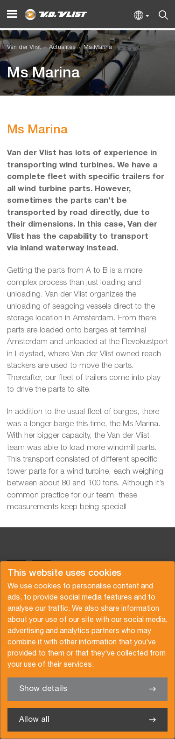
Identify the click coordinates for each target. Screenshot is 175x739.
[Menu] (12, 14)
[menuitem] (58, 47)
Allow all (34, 719)
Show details (43, 688)
